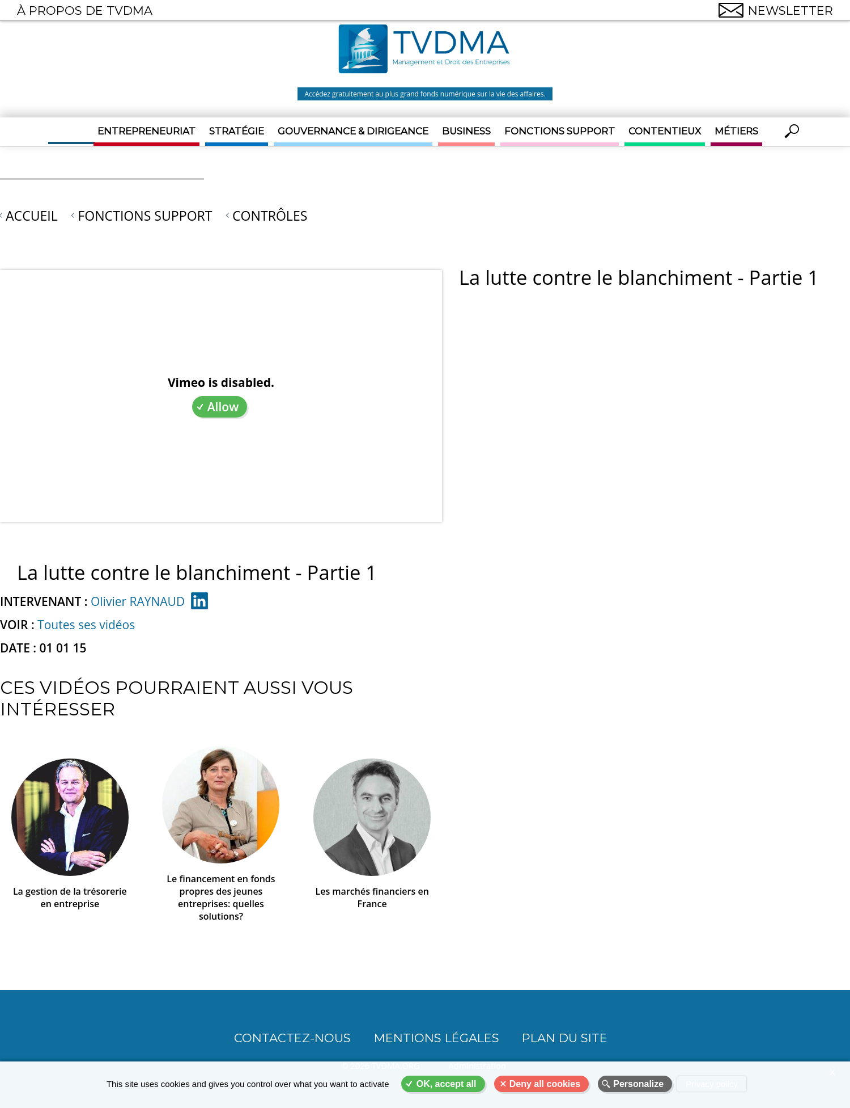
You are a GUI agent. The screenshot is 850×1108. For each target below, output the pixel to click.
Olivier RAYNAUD (138, 601)
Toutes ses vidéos (86, 625)
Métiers (736, 131)
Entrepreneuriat (146, 131)
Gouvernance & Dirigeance (353, 131)
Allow (223, 407)
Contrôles (269, 216)
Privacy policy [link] (712, 1084)
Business (466, 131)
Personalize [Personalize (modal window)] (638, 1084)
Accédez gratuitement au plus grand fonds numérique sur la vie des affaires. (424, 94)
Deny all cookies (544, 1084)
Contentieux (664, 131)
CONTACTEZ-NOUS (292, 1038)
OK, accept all (446, 1084)
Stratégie (236, 131)
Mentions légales (436, 1038)
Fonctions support (559, 131)
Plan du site (564, 1038)
